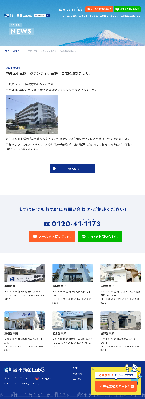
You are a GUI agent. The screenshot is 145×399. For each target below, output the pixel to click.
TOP (62, 16)
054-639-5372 (17, 346)
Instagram (44, 378)
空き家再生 (72, 16)
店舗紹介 (104, 16)
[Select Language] (42, 15)
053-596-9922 (113, 298)
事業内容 (83, 16)
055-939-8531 (113, 346)
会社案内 (94, 16)
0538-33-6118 (17, 295)
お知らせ (17, 51)
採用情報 (114, 16)
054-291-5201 (65, 298)
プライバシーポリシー (17, 378)
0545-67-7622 (65, 342)
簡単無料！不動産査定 (130, 16)
